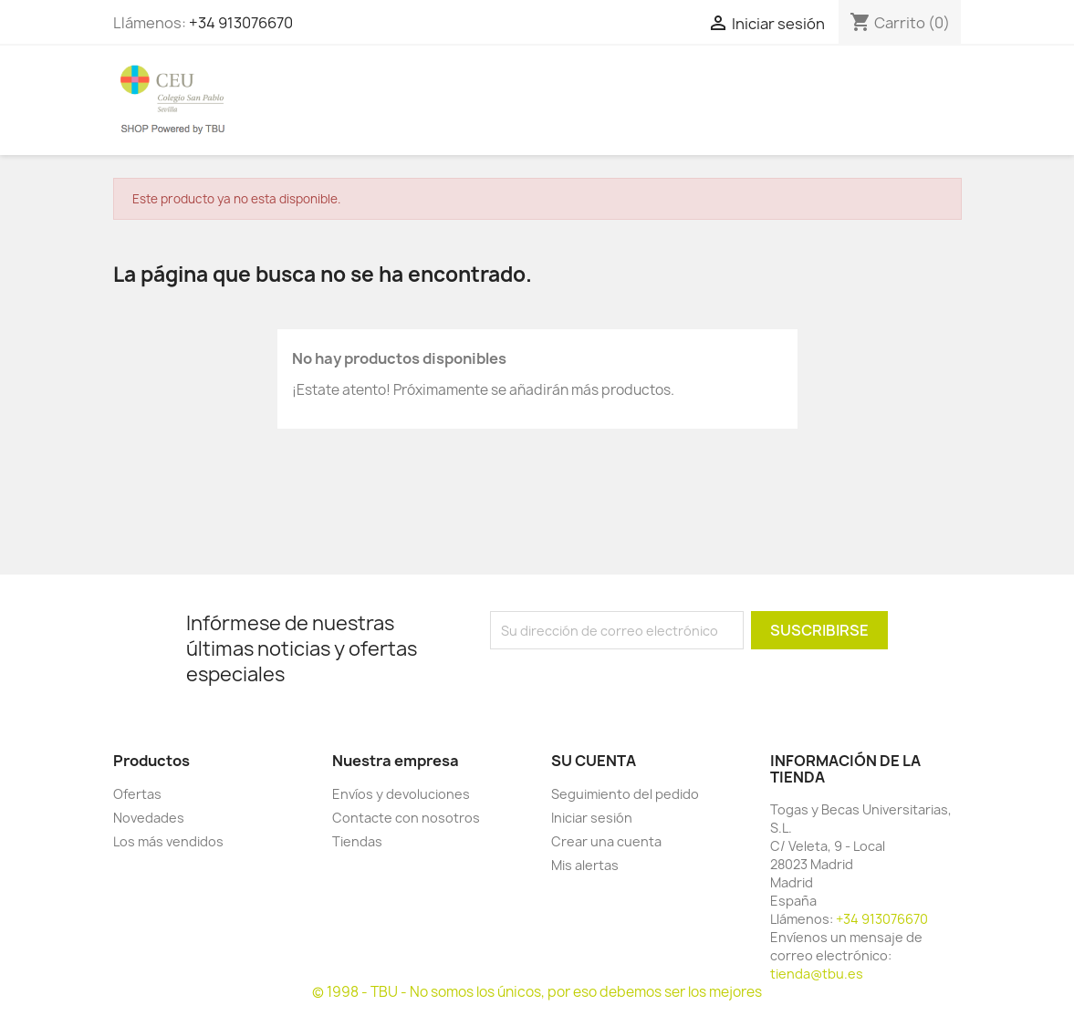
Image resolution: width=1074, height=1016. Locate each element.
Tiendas (357, 841)
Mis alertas (585, 865)
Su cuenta (593, 761)
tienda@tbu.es (816, 973)
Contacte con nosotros (406, 817)
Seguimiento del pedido (625, 794)
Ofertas (137, 794)
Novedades (148, 817)
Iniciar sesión (591, 817)
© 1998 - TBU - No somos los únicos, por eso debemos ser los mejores (537, 991)
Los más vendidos (168, 841)
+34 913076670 (241, 23)
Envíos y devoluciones (401, 794)
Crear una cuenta (606, 841)
